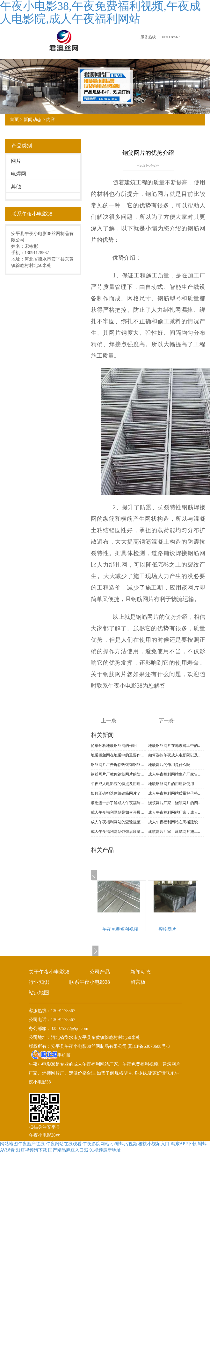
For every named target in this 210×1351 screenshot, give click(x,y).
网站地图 (9, 1143)
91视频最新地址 (105, 1150)
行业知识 (39, 982)
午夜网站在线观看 (64, 1143)
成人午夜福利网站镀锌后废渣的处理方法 (118, 831)
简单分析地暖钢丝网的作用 (114, 745)
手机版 (64, 1055)
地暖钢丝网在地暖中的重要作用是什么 (118, 755)
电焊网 (18, 173)
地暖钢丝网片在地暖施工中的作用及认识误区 (176, 745)
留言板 (138, 982)
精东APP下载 (184, 1143)
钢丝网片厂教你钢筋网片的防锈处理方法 (118, 774)
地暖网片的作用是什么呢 (169, 764)
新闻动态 (32, 119)
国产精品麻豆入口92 (68, 1150)
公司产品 (100, 972)
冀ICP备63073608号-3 (148, 1046)
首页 (14, 119)
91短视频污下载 (31, 1150)
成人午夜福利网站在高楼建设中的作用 (176, 822)
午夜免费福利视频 (120, 929)
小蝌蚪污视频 (124, 1143)
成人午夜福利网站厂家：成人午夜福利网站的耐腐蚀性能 (176, 812)
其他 (16, 186)
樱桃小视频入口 (154, 1143)
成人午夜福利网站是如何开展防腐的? (118, 812)
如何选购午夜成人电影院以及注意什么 (176, 755)
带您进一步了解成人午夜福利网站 (118, 803)
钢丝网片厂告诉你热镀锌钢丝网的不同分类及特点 (118, 764)
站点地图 (39, 992)
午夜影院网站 (96, 1143)
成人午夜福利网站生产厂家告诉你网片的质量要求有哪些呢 (176, 774)
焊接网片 (167, 929)
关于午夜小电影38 (49, 972)
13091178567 (169, 37)
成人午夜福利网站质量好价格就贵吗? (176, 793)
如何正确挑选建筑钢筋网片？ (116, 793)
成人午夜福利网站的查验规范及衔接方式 (118, 822)
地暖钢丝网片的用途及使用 (171, 784)
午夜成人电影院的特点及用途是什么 (118, 784)
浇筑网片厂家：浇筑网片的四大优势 (176, 803)
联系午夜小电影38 (89, 982)
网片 (16, 161)
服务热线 (148, 37)
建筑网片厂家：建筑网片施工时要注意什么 (176, 831)
